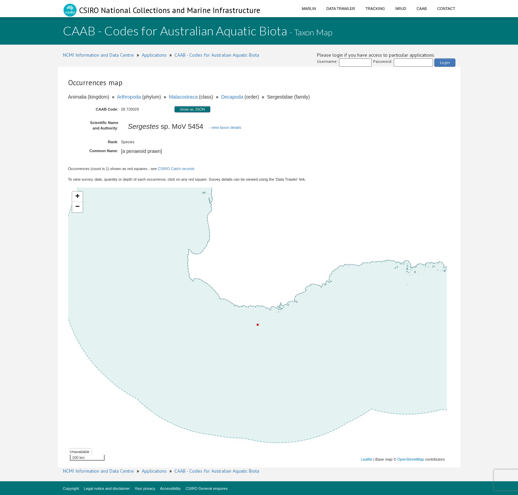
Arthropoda (129, 97)
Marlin (309, 9)
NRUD (400, 9)
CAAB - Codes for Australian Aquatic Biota (217, 55)
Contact (446, 9)
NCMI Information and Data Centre (98, 55)
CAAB (421, 9)
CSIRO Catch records (176, 169)
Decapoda (232, 97)
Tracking (375, 9)
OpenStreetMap (410, 459)
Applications (154, 55)
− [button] (77, 207)
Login (445, 62)
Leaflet (366, 459)
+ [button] (77, 197)
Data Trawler (340, 9)
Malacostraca (183, 97)
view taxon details (226, 127)
